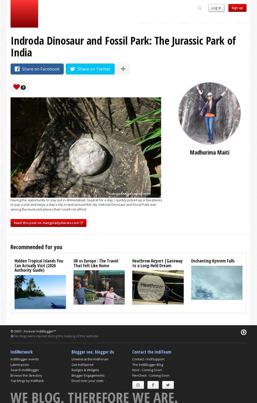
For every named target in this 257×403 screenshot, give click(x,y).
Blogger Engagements (88, 375)
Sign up (237, 8)
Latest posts (20, 364)
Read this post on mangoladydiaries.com (48, 223)
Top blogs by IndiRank (27, 380)
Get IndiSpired (82, 364)
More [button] (240, 22)
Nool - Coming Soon (147, 370)
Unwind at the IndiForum (90, 359)
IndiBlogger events (25, 359)
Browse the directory (26, 375)
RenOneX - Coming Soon (150, 375)
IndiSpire (221, 22)
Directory (165, 22)
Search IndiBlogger (25, 370)
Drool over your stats (88, 380)
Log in (216, 8)
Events (184, 22)
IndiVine (144, 22)
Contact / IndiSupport (148, 359)
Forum (202, 22)
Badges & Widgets (85, 370)
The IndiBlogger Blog (147, 364)
